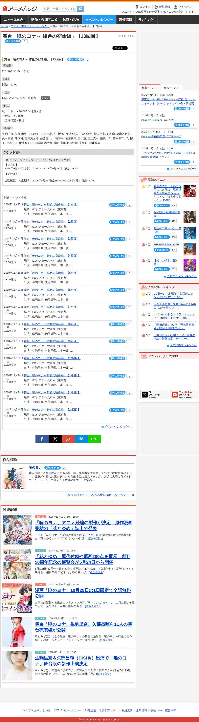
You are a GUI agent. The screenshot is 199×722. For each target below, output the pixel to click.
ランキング (146, 19)
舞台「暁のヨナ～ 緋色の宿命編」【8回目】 (51, 324)
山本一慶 (46, 133)
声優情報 (125, 19)
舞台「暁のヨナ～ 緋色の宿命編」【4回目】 (51, 255)
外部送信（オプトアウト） (101, 710)
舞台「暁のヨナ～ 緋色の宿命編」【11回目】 (52, 375)
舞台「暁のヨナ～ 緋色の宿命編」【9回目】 (51, 341)
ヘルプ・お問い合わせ (37, 710)
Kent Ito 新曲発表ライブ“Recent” (161, 136)
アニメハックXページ (154, 394)
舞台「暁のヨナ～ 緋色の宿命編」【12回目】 (52, 392)
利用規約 (127, 710)
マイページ (185, 6)
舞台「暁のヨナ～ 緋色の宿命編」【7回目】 (51, 306)
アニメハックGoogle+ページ (184, 394)
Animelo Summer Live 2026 (157, 120)
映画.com (156, 710)
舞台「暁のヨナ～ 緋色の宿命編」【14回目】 (52, 409)
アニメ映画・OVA (71, 19)
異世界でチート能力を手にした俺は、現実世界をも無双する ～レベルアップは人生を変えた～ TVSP (167, 193)
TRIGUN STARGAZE (166, 244)
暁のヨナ (35, 467)
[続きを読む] (95, 538)
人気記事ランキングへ (183, 345)
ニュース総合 (14, 19)
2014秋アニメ (79, 494)
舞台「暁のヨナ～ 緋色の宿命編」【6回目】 (51, 289)
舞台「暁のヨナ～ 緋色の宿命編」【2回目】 (51, 221)
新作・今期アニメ (44, 19)
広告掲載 (170, 710)
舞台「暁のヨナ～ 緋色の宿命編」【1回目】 (51, 204)
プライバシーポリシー (68, 710)
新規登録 (164, 6)
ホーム (4, 26)
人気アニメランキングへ (182, 276)
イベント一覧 (126, 494)
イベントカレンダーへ (118, 426)
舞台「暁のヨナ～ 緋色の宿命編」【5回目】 (51, 272)
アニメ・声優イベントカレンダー (99, 19)
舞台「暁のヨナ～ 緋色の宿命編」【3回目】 (51, 238)
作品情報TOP (102, 494)
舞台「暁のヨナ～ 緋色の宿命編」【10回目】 (52, 358)
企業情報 (141, 710)
